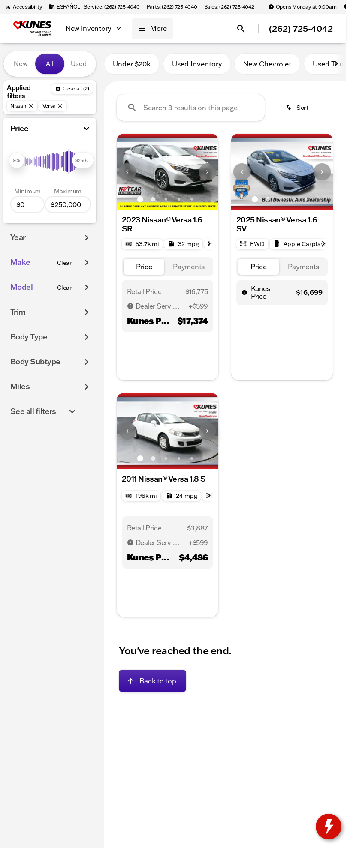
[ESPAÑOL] (64, 7)
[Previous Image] (127, 171)
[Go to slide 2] (153, 199)
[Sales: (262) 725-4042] (229, 7)
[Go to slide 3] (166, 199)
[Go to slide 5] (192, 199)
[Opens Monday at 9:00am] (302, 7)
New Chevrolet (267, 64)
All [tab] (50, 64)
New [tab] (20, 64)
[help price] (244, 292)
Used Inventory (197, 64)
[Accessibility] (23, 7)
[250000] (68, 204)
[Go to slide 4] (179, 199)
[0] (27, 204)
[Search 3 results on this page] (190, 107)
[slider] (16, 160)
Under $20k (132, 64)
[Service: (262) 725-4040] (111, 7)
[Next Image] (207, 171)
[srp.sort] (297, 107)
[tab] (144, 267)
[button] (124, 172)
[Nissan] (22, 106)
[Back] (72, 89)
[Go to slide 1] (140, 199)
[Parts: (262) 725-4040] (172, 7)
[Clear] (64, 263)
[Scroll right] (336, 64)
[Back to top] (152, 681)
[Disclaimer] (130, 306)
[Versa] (53, 106)
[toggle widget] (328, 826)
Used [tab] (79, 64)
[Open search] (241, 29)
